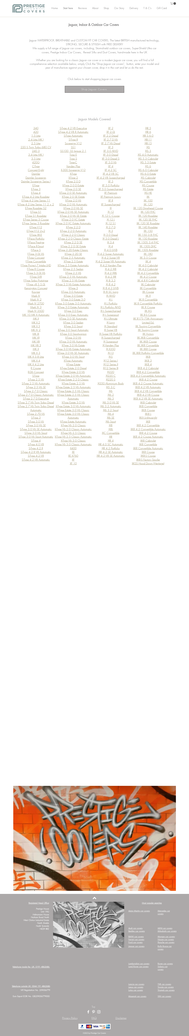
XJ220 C (111, 376)
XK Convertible (148, 288)
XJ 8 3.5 (111, 280)
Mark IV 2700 (36, 303)
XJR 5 (148, 128)
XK (148, 197)
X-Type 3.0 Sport (73, 326)
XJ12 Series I (111, 360)
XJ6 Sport (111, 421)
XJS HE (148, 193)
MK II (36, 318)
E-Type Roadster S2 (35, 208)
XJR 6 (148, 132)
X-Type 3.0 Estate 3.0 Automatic (73, 303)
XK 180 (148, 254)
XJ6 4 (111, 414)
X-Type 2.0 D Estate (73, 185)
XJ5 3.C (110, 387)
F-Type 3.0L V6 (36, 254)
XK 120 (148, 204)
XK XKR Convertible (148, 345)
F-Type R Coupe (36, 269)
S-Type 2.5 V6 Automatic (36, 383)
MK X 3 (35, 353)
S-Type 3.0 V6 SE (36, 425)
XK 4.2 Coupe (148, 277)
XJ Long (111, 322)
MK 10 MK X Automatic (36, 315)
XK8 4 (148, 364)
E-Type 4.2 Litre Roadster (36, 197)
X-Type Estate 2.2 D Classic (73, 379)
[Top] (93, 1006)
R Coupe (36, 368)
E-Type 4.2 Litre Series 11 (36, 200)
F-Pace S (36, 250)
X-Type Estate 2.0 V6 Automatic (73, 376)
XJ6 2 (111, 395)
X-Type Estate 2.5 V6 (73, 383)
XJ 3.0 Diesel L (111, 238)
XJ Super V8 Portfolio (110, 334)
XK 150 (148, 231)
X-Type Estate (73, 364)
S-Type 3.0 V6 (36, 421)
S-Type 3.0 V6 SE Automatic (36, 429)
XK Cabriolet (148, 284)
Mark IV (35, 296)
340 (35, 128)
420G (35, 162)
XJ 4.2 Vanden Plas (110, 265)
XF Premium (110, 193)
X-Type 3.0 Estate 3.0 (73, 299)
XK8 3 (148, 360)
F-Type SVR (36, 277)
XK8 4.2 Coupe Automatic (148, 383)
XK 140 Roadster (148, 227)
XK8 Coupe (148, 410)
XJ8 (110, 425)
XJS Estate (148, 189)
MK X (36, 349)
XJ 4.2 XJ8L (111, 273)
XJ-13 (111, 353)
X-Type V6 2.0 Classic (73, 425)
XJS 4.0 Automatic (148, 155)
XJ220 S (110, 379)
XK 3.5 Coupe (148, 258)
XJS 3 (148, 151)
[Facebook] (88, 1012)
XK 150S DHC (148, 246)
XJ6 (110, 391)
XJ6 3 (111, 398)
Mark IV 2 (36, 299)
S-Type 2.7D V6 (36, 414)
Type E (73, 155)
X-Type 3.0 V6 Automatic (73, 341)
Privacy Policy (70, 1018)
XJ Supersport (110, 341)
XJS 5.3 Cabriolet (148, 158)
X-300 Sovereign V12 (73, 170)
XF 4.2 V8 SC (111, 174)
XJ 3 (111, 231)
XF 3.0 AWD (110, 151)
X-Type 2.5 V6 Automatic (73, 277)
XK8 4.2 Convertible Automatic (148, 376)
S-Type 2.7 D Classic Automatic (36, 395)
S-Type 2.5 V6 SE (36, 387)
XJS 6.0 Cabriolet (148, 170)
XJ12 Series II (110, 364)
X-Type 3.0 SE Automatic (73, 318)
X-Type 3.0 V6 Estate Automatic (73, 349)
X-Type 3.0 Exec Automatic (73, 315)
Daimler (36, 174)
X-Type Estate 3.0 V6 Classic (73, 410)
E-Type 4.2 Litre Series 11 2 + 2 (36, 204)
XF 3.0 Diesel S (110, 158)
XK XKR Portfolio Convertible (148, 353)
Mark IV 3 (36, 307)
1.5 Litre (35, 135)
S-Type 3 (36, 417)
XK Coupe (148, 292)
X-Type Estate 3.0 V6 (73, 402)
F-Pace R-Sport (36, 246)
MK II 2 (36, 322)
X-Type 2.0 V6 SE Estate (73, 216)
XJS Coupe (148, 185)
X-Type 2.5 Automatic (73, 258)
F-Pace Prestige (36, 242)
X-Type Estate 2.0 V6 (73, 372)
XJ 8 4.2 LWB (111, 288)
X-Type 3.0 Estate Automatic (73, 307)
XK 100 (148, 200)
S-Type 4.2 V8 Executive (73, 128)
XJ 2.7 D (111, 227)
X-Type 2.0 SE (73, 189)
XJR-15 (148, 143)
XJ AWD (110, 296)
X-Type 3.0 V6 (73, 337)
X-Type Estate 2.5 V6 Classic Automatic (73, 396)
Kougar (36, 292)
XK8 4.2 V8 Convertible (148, 391)
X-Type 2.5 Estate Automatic (73, 265)
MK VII (35, 337)
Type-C (73, 162)
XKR (148, 421)
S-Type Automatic (73, 135)
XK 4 (148, 261)
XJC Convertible (110, 433)
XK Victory (148, 334)
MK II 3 (36, 326)
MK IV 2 (35, 330)
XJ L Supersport (111, 315)
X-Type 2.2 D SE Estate (73, 246)
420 (35, 132)
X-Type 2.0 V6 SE (73, 208)
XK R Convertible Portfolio (148, 303)
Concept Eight (36, 170)
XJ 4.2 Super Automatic (110, 254)
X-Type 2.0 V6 (73, 200)
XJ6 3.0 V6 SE (111, 402)
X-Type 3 (73, 288)
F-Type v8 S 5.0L (36, 284)
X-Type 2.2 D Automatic (73, 231)
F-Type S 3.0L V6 (35, 273)
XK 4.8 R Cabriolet (148, 280)
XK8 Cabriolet (148, 402)
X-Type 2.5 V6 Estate (73, 280)
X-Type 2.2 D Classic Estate (73, 238)
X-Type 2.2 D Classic (73, 235)
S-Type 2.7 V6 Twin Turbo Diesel (36, 402)
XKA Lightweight (148, 417)
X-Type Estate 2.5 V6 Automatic (73, 387)
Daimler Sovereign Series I (36, 181)
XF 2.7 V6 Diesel (110, 143)
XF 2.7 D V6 (111, 139)
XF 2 (110, 128)
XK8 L (148, 414)
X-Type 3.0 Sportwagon (73, 334)
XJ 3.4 (110, 242)
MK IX (35, 334)
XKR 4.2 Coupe (148, 433)
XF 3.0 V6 (111, 162)
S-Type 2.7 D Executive (36, 398)
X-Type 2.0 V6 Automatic (73, 204)
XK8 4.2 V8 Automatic (148, 387)
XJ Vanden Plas (111, 345)
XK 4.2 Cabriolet (148, 269)
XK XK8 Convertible (148, 337)
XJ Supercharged (110, 337)
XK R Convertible (148, 299)
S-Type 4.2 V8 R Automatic (73, 132)
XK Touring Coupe (148, 330)
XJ (111, 208)
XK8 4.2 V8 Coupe (148, 395)
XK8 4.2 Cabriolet (148, 368)
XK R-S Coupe (148, 315)
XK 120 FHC (148, 212)
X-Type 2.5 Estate (73, 261)
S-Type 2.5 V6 (36, 379)
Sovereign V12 (73, 143)
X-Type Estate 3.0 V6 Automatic (73, 406)
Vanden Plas (73, 166)
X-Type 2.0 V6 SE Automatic (73, 212)
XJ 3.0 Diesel (110, 235)
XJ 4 (111, 246)
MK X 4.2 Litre (36, 364)
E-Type (35, 185)
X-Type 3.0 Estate (73, 296)
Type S (73, 158)
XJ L (110, 299)
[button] (173, 3)
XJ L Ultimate (110, 318)
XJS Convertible (148, 181)
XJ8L (111, 429)
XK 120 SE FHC (148, 219)
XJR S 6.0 (148, 135)
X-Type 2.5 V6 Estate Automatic (73, 284)
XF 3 (110, 147)
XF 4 (110, 166)
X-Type (73, 174)
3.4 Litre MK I (36, 155)
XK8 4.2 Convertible (148, 372)
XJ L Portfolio (110, 303)
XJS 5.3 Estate (148, 162)
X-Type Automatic (73, 360)
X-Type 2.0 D (73, 181)
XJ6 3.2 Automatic (110, 406)
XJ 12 (111, 212)
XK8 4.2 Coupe (148, 379)
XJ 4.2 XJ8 (110, 269)
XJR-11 (148, 139)
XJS (148, 147)
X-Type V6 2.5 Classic (73, 433)
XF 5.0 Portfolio (110, 185)
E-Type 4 (35, 193)
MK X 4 (35, 360)
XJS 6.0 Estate (148, 174)
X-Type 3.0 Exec (73, 311)
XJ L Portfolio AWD (111, 307)
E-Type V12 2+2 (36, 231)
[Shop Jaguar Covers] (94, 89)
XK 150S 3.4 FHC (148, 242)
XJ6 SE (110, 417)
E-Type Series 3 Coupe (36, 219)
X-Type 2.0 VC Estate (73, 219)
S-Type (35, 376)
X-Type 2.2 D (73, 227)
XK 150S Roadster (148, 250)
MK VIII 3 (36, 345)
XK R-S (148, 311)
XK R (148, 296)
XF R (110, 200)
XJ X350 (110, 349)
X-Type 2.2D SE (73, 254)
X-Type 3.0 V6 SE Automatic (73, 353)
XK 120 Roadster (148, 216)
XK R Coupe (148, 307)
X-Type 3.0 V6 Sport (73, 357)
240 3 (36, 151)
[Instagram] (99, 1012)
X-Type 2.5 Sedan (73, 269)
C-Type (36, 166)
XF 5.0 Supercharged (110, 189)
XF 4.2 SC (111, 170)
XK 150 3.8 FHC (148, 235)
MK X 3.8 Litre (36, 357)
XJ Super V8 (110, 330)
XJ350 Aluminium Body (111, 383)
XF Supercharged (110, 204)
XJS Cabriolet (148, 178)
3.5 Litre (35, 158)
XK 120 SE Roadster (148, 223)
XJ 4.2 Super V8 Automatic (111, 261)
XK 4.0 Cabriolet (148, 265)
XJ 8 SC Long (110, 292)
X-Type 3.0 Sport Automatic (73, 330)
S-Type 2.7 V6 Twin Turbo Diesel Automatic (36, 408)
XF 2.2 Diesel (110, 135)
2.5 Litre (35, 143)
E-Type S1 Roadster (35, 216)
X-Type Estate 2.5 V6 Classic (73, 391)
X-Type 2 (73, 178)
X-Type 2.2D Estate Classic (73, 250)
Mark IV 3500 (36, 311)
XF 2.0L (110, 132)
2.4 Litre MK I (36, 139)
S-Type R (73, 139)
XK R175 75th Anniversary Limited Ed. (148, 320)
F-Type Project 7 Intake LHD (36, 265)
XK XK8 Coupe (148, 341)
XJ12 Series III (110, 368)
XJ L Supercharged (111, 311)
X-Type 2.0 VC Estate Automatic (73, 223)
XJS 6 (148, 166)
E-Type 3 (35, 189)
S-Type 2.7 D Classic (36, 391)
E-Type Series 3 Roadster (36, 223)
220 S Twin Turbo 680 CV (36, 147)
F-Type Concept (35, 258)
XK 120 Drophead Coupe (148, 208)
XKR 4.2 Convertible (148, 425)
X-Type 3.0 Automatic (73, 292)
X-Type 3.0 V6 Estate (73, 345)
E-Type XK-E (36, 235)
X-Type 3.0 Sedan (73, 322)
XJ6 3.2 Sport (110, 410)
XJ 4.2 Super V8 (111, 258)
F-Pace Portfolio (35, 238)
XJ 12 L (111, 219)
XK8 (148, 357)
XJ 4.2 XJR (110, 277)
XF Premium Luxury (111, 197)
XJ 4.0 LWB (110, 250)
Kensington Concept (35, 288)
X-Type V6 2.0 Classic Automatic (73, 429)
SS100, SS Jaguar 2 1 (73, 151)
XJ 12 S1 (111, 223)
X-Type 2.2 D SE (73, 242)
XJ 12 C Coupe (111, 216)
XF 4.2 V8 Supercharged (111, 178)
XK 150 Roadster (148, 238)
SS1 (73, 147)
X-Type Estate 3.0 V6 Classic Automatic (73, 415)
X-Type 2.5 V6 (73, 273)
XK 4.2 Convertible (148, 273)
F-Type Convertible (36, 261)
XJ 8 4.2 (111, 284)
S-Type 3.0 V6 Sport (35, 433)
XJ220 (110, 372)
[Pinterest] (93, 1012)
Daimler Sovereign (36, 178)
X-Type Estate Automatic (73, 421)
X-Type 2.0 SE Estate (73, 197)
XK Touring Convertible (148, 326)
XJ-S (111, 357)
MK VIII (36, 341)
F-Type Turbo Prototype (36, 280)
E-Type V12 (36, 227)
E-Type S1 (35, 212)
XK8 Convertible (148, 406)
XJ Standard (110, 326)
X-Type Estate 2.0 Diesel (73, 368)
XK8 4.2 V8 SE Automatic (148, 398)
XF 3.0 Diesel (110, 155)
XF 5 (110, 181)
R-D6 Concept (36, 372)
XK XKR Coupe (148, 349)
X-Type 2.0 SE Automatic (73, 193)
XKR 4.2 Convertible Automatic (148, 429)
